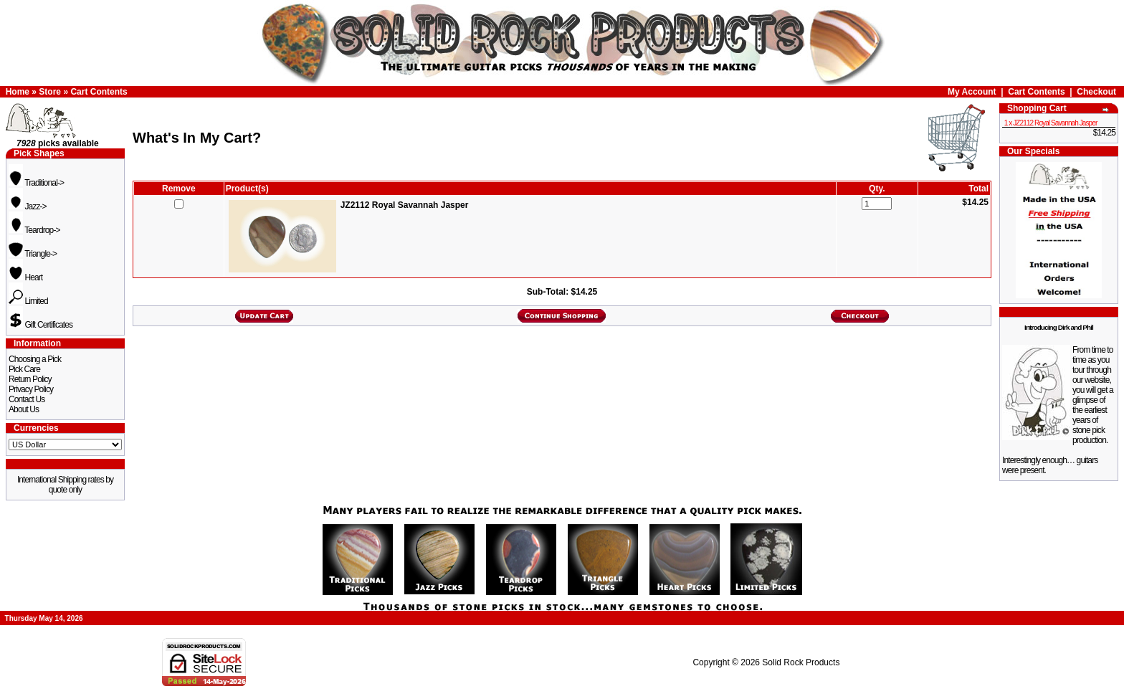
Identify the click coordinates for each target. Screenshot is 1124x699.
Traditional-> (36, 183)
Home (17, 92)
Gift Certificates (40, 325)
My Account (972, 92)
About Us (24, 409)
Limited (28, 301)
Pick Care (24, 369)
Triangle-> (33, 254)
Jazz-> (28, 206)
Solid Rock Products (800, 662)
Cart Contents (98, 92)
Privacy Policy (31, 389)
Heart (25, 277)
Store (50, 92)
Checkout (1096, 92)
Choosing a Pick (35, 359)
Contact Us (26, 399)
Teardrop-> (34, 230)
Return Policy (30, 379)
